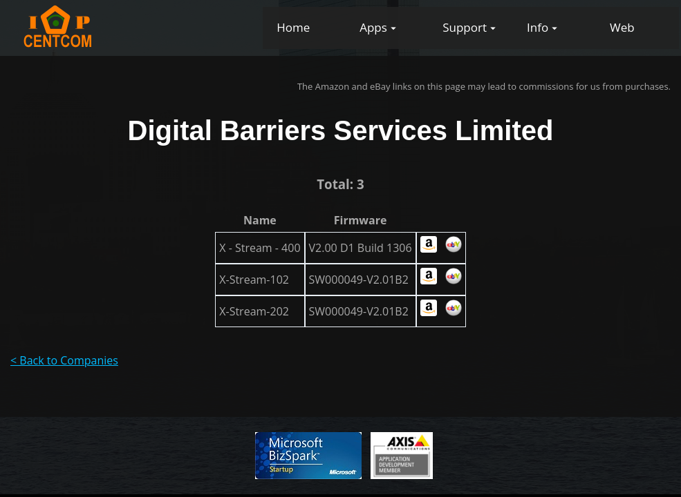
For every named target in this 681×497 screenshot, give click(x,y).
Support (464, 27)
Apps (373, 27)
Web (622, 27)
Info (537, 27)
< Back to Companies (64, 360)
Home (293, 27)
